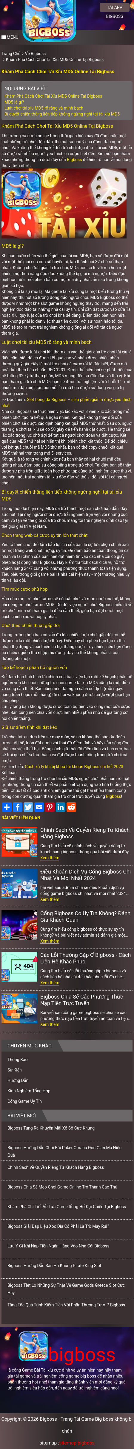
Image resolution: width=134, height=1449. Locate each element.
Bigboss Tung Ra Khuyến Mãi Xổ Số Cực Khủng (51, 1128)
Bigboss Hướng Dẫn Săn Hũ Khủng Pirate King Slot (54, 1265)
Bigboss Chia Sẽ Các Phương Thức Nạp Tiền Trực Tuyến (81, 999)
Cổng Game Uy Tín (24, 1101)
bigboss (67, 1355)
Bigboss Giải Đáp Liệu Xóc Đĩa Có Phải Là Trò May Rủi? (58, 1226)
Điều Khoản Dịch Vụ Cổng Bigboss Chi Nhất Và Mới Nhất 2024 (85, 874)
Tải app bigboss (114, 8)
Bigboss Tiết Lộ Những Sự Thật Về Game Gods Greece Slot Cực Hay (66, 1289)
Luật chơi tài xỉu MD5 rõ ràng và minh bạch (43, 108)
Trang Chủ (11, 53)
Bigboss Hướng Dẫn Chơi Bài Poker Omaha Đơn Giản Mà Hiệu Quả (64, 1151)
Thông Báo (17, 1059)
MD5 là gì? (14, 102)
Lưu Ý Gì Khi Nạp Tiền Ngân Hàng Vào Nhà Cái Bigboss (58, 1246)
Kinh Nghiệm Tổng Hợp (28, 1090)
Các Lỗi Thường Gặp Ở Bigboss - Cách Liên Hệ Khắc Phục (85, 958)
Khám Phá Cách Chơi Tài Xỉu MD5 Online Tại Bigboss (55, 59)
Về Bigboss (35, 53)
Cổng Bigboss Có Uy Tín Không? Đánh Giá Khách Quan (85, 916)
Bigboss (74, 159)
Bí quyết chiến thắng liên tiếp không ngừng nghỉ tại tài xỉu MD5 (62, 114)
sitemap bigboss (76, 1443)
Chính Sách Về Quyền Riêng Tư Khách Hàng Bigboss (85, 833)
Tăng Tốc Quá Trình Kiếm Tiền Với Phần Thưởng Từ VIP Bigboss (66, 1305)
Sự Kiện (14, 1070)
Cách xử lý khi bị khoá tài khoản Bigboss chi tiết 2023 (74, 766)
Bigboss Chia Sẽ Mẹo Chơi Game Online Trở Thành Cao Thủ (62, 1187)
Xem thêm (49, 857)
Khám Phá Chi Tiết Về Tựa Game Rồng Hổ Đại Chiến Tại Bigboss (66, 1206)
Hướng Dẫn (17, 1080)
